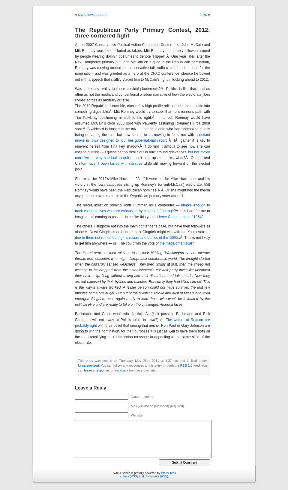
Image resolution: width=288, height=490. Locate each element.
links (203, 15)
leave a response (96, 370)
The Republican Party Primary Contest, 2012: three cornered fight (142, 33)
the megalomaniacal (176, 243)
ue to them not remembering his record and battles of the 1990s (128, 238)
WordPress (168, 473)
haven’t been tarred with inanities (115, 163)
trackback (121, 370)
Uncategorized (88, 365)
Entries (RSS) (129, 476)
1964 (198, 217)
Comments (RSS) (156, 476)
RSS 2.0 (186, 365)
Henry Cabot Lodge (172, 217)
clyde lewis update (92, 15)
